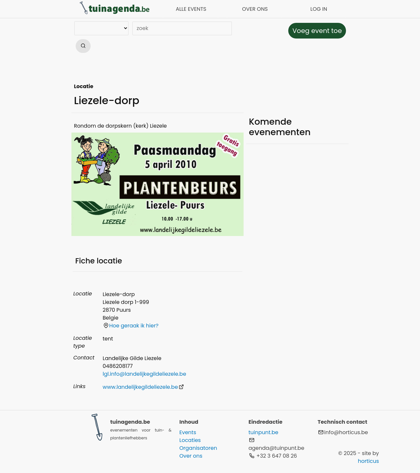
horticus (368, 461)
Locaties (190, 440)
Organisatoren (198, 448)
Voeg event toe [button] (317, 30)
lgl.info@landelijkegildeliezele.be (144, 374)
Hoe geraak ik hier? (130, 325)
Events (187, 432)
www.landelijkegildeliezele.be (143, 387)
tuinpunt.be (263, 432)
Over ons (190, 456)
